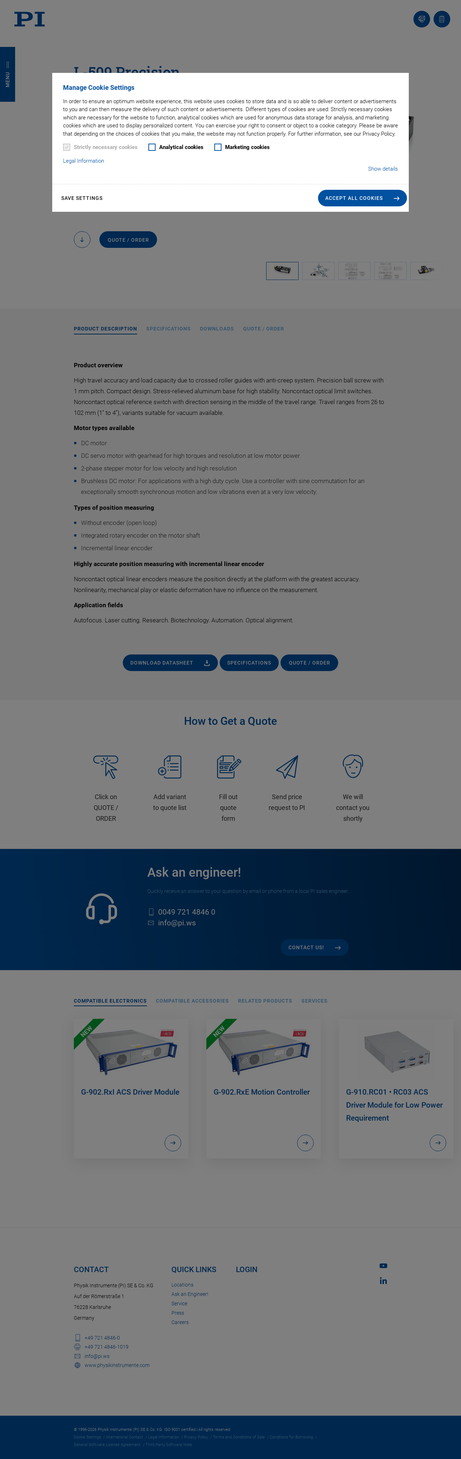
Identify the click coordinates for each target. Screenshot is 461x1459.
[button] (362, 198)
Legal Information (83, 161)
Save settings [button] (82, 198)
